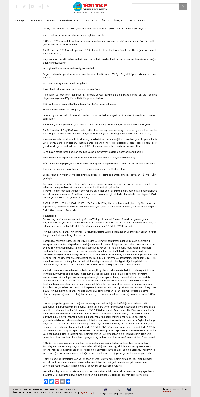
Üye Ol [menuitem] (105, 20)
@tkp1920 (118, 393)
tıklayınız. (167, 391)
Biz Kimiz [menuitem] (90, 20)
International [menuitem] (135, 20)
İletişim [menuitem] (118, 20)
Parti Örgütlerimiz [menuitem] (70, 20)
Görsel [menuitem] (50, 20)
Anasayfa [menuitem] (20, 20)
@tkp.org (129, 393)
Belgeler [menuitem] (35, 20)
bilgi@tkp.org (86, 392)
